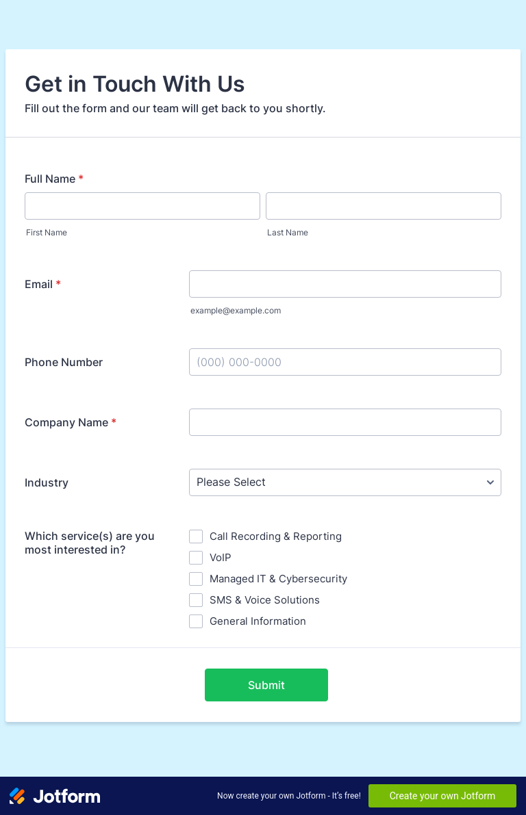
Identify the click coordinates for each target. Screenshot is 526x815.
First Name (46, 232)
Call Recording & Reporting (276, 536)
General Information (258, 621)
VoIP (220, 557)
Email (43, 284)
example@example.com (235, 310)
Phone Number (64, 362)
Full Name (54, 178)
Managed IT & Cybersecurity (278, 578)
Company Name (70, 422)
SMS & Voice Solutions (265, 599)
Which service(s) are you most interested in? (90, 542)
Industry (46, 482)
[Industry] (345, 482)
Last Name (287, 232)
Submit (266, 685)
